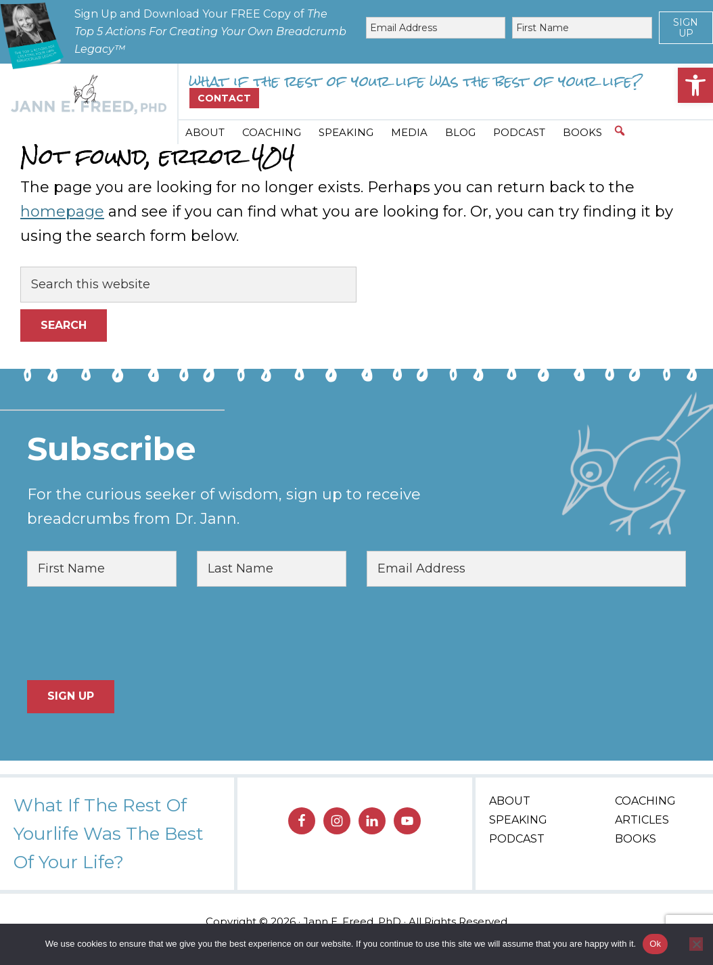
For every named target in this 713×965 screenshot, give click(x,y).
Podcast (517, 838)
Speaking (518, 819)
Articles (642, 819)
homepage (62, 211)
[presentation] (130, 633)
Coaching (645, 800)
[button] (695, 85)
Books (635, 838)
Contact (224, 98)
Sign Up (685, 27)
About (509, 800)
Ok (655, 944)
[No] (696, 944)
